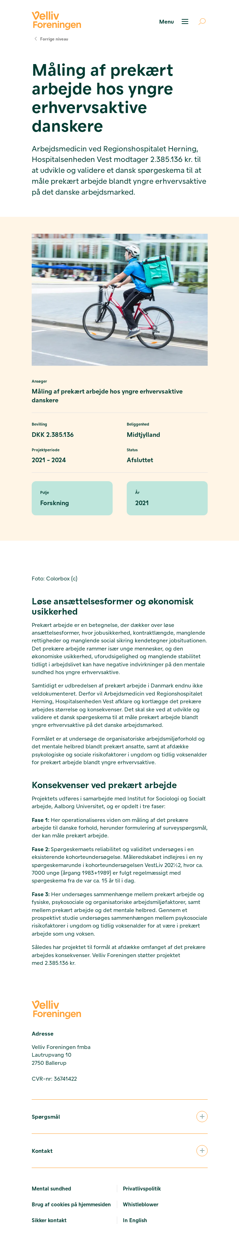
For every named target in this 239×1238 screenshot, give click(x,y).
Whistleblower (140, 1204)
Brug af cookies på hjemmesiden (71, 1204)
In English (135, 1220)
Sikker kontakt (49, 1220)
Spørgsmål (120, 1116)
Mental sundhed (51, 1188)
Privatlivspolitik (142, 1188)
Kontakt (120, 1150)
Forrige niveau (50, 38)
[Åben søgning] (199, 21)
